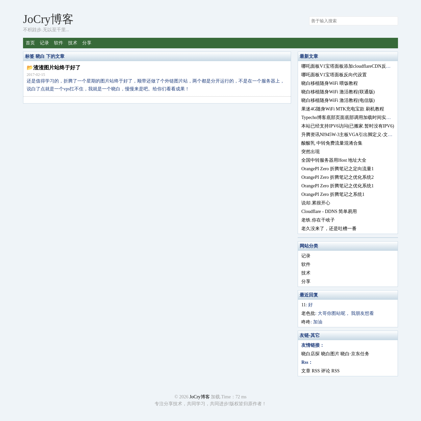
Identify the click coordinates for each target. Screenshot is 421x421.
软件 (58, 42)
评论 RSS (330, 370)
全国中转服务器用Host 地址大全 (333, 160)
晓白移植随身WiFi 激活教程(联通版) (338, 91)
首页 (30, 42)
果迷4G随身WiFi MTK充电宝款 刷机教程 (342, 108)
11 (303, 304)
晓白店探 (310, 353)
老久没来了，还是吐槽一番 (329, 228)
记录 (44, 42)
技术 (72, 42)
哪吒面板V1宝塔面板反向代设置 (334, 74)
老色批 (308, 313)
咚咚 (305, 321)
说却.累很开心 (315, 202)
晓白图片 (330, 353)
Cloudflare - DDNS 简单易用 (329, 211)
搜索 (393, 21)
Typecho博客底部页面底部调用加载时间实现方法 (350, 117)
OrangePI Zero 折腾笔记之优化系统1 (337, 185)
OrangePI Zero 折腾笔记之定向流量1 (337, 168)
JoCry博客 (48, 19)
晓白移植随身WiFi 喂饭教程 (329, 83)
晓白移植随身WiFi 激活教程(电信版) (338, 100)
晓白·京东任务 (354, 353)
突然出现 (310, 151)
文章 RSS (310, 370)
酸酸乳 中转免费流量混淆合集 (331, 143)
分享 (86, 42)
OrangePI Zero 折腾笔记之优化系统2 (337, 177)
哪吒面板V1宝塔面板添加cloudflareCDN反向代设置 (352, 66)
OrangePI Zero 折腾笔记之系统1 (332, 194)
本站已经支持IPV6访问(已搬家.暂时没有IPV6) (347, 126)
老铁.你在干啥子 (318, 220)
